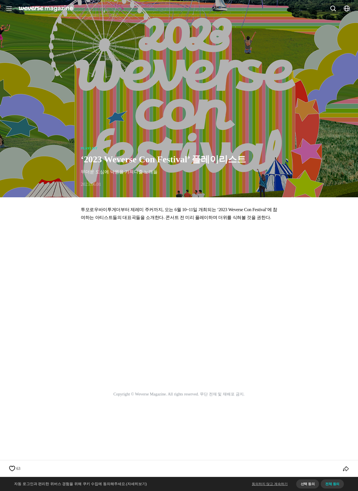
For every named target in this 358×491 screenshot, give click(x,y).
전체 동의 (332, 484)
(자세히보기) (136, 484)
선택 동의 (308, 484)
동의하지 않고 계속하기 (270, 484)
